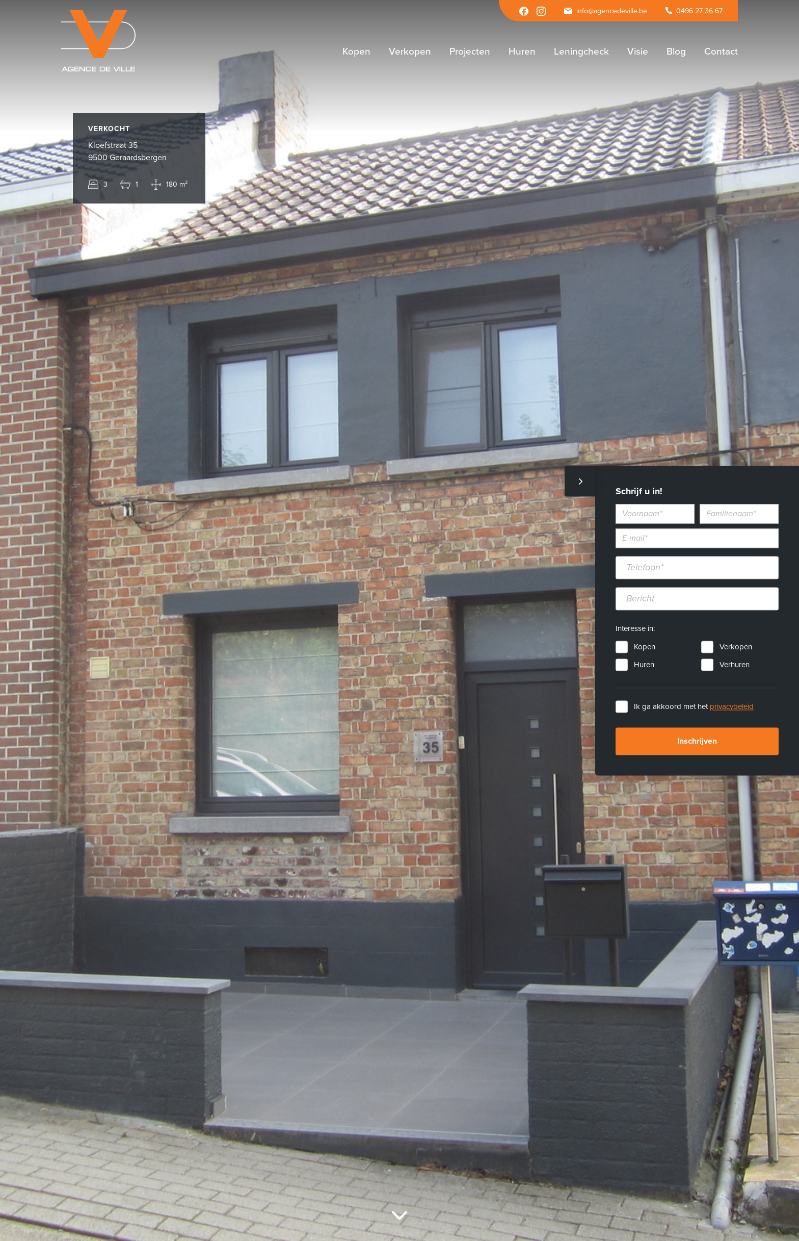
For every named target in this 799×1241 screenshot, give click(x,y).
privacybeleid (732, 706)
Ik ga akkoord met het (694, 706)
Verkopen (736, 646)
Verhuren (735, 664)
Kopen (644, 646)
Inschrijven (697, 741)
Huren (644, 664)
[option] (399, 620)
